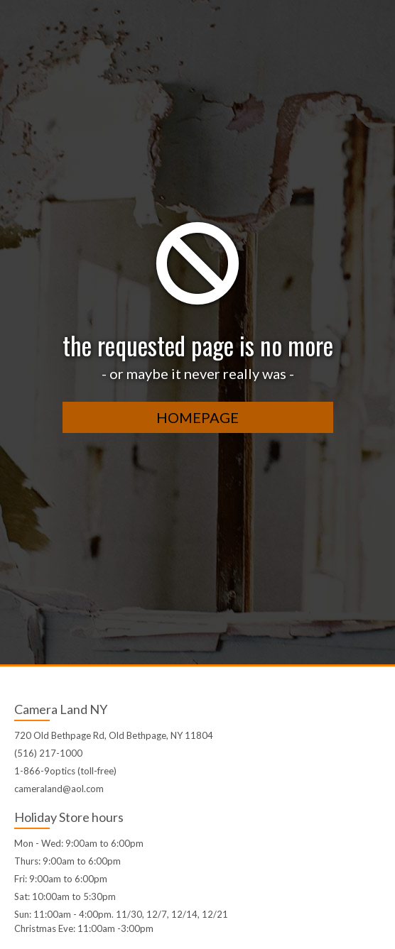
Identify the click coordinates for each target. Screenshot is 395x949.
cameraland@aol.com (59, 788)
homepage (197, 417)
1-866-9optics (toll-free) (65, 771)
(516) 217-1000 (48, 753)
